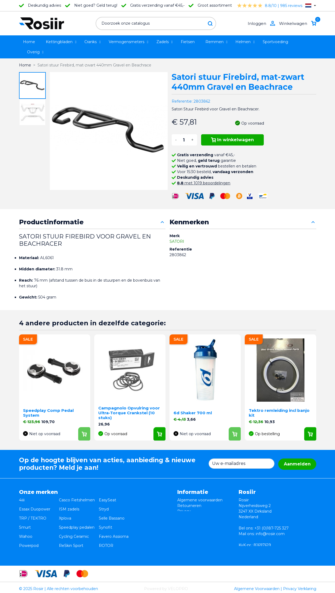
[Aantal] (184, 140)
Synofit (105, 516)
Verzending (188, 516)
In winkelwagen (232, 139)
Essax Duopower (34, 505)
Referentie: (182, 101)
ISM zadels (69, 505)
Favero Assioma (114, 522)
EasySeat (107, 500)
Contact (184, 522)
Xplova (65, 511)
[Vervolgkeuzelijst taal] (310, 5)
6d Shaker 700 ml (193, 412)
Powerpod (29, 528)
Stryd (104, 505)
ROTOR (106, 528)
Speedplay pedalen (77, 516)
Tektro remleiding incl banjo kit (279, 413)
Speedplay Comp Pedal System (48, 413)
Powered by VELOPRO (166, 586)
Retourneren (189, 505)
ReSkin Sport (71, 528)
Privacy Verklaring (299, 586)
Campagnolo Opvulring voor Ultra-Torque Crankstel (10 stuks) (129, 412)
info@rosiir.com (270, 533)
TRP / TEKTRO (32, 511)
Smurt (25, 516)
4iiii (22, 500)
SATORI (177, 241)
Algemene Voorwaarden (257, 586)
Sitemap (185, 528)
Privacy (184, 511)
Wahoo (25, 522)
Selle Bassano (112, 511)
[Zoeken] (156, 23)
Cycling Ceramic (74, 522)
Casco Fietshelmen (77, 500)
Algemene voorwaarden (200, 500)
